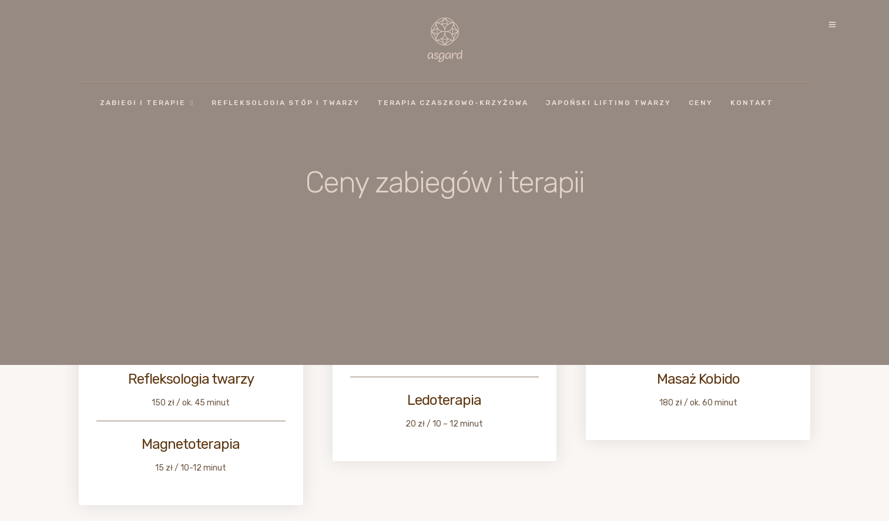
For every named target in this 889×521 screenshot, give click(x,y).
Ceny (701, 103)
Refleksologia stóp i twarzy (286, 103)
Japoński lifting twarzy (608, 103)
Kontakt (751, 103)
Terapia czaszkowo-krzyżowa (452, 103)
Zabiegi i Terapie (143, 103)
